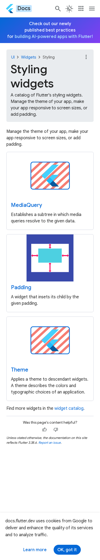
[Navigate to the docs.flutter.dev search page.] (58, 8)
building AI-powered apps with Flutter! (54, 36)
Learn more (35, 550)
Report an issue (49, 443)
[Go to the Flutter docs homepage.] (18, 8)
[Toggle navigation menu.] (92, 8)
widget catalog (68, 408)
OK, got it (67, 550)
